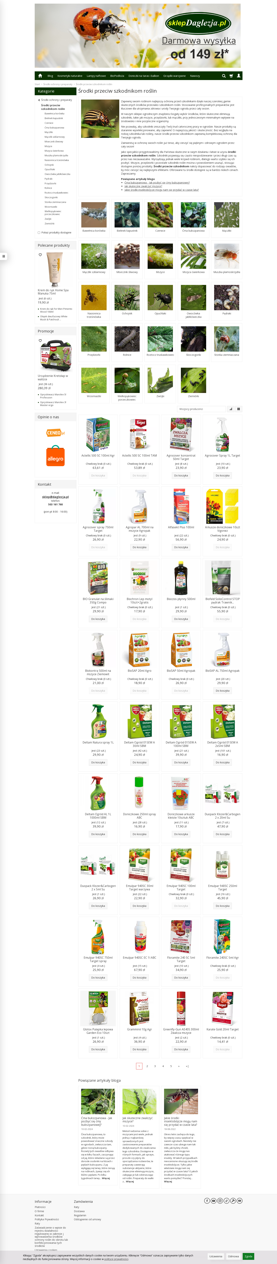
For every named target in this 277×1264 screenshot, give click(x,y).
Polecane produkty (54, 245)
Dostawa (79, 1211)
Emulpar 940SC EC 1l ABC (139, 958)
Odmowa (233, 1256)
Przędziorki (93, 354)
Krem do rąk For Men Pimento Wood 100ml (56, 310)
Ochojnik (127, 313)
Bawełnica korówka (93, 230)
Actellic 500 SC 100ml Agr (98, 455)
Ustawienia (215, 1256)
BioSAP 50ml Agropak (181, 671)
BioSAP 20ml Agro (139, 671)
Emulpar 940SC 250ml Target (222, 887)
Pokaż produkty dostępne (54, 232)
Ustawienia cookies (46, 1250)
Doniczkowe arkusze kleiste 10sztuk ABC (181, 815)
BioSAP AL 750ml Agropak (222, 671)
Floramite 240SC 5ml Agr (222, 958)
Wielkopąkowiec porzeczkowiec (127, 398)
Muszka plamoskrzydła (226, 272)
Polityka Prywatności (47, 1219)
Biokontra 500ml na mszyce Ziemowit (98, 672)
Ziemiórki (193, 396)
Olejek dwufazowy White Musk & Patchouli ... (53, 318)
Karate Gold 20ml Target (223, 1029)
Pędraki (226, 313)
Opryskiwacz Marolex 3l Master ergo (53, 404)
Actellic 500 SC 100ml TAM (139, 455)
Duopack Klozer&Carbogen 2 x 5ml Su (98, 887)
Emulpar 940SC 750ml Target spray (98, 959)
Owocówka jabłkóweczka (193, 315)
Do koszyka (181, 475)
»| (187, 1066)
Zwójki (160, 396)
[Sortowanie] (230, 409)
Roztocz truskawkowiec (160, 354)
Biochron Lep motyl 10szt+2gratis (139, 600)
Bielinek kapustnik (127, 230)
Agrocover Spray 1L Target (222, 455)
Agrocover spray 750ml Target (98, 528)
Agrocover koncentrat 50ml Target (181, 457)
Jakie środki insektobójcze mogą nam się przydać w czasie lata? (161, 190)
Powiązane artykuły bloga (99, 1080)
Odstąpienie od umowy (87, 1219)
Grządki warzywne (174, 76)
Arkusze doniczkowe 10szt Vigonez (222, 528)
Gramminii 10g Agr (139, 1029)
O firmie (39, 1211)
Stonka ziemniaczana (226, 354)
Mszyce (160, 272)
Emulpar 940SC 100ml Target (181, 887)
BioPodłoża (117, 76)
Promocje (46, 331)
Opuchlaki (160, 313)
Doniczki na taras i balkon (143, 76)
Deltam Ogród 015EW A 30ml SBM (139, 744)
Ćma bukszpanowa (193, 230)
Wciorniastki (94, 396)
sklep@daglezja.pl (55, 497)
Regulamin (80, 1215)
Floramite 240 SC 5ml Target (181, 959)
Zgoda (248, 1256)
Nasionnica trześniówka (94, 315)
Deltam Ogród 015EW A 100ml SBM (181, 744)
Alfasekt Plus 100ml (181, 527)
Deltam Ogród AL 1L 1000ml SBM (98, 815)
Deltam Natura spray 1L (98, 742)
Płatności (40, 1207)
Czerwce (160, 230)
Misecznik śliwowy (127, 272)
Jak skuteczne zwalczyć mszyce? (143, 186)
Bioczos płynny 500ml (181, 599)
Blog (50, 76)
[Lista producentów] (201, 409)
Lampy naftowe (96, 76)
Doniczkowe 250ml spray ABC (139, 815)
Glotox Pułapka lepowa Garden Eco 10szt (98, 1031)
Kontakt (39, 1215)
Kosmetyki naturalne (69, 76)
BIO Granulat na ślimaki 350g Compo (98, 600)
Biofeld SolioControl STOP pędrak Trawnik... (222, 600)
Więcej (106, 1178)
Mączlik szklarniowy (93, 272)
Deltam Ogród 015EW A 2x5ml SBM (222, 744)
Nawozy (195, 76)
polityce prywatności (116, 1259)
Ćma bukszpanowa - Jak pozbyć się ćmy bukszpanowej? (157, 182)
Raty (37, 1223)
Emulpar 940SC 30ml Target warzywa (139, 887)
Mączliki (226, 230)
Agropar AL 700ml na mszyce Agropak (139, 528)
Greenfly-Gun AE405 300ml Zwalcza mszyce (181, 1031)
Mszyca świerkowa (193, 272)
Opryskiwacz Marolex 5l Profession (53, 396)
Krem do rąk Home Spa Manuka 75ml (53, 291)
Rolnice (127, 354)
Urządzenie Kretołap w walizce (53, 377)
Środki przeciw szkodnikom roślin (53, 107)
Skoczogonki (193, 354)
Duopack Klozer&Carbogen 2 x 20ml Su (222, 815)
